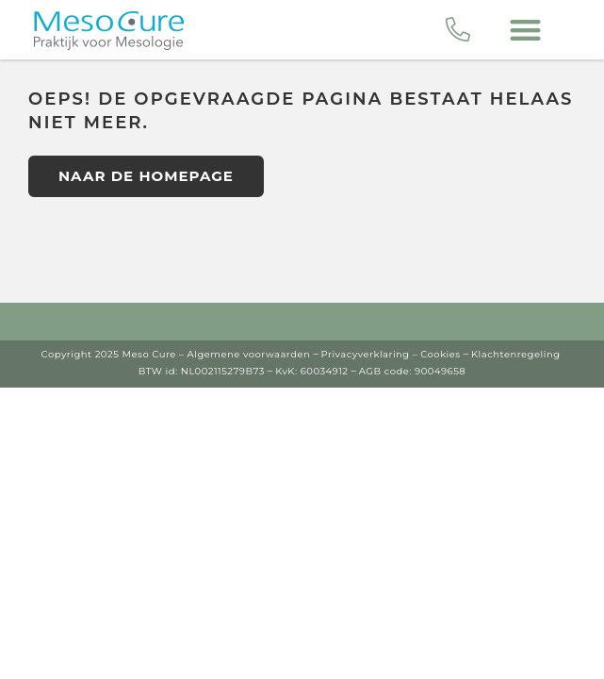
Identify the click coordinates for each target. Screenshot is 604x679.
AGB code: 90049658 (412, 371)
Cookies (440, 354)
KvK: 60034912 (311, 371)
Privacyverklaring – (369, 354)
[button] (526, 30)
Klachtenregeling (516, 354)
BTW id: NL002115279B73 (202, 371)
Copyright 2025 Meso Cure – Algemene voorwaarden (176, 354)
